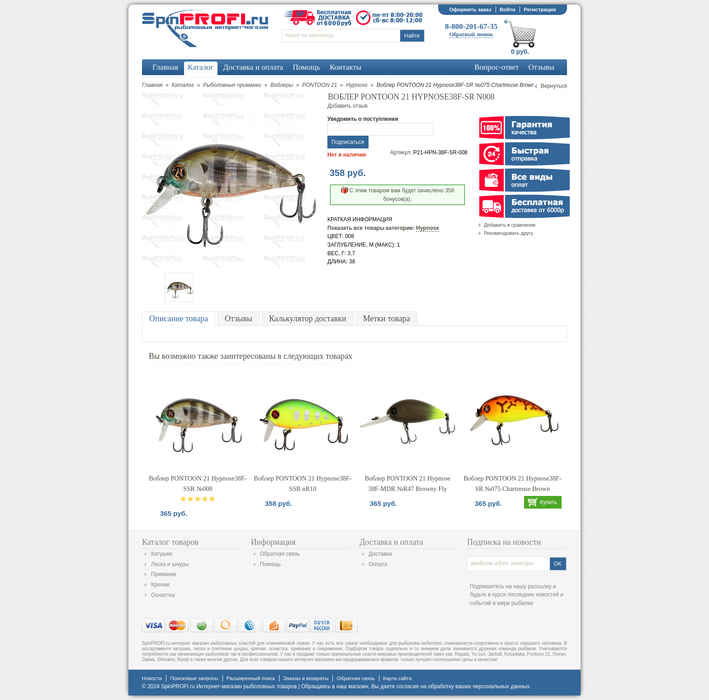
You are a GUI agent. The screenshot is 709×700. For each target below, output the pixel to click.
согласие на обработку (425, 686)
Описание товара (178, 318)
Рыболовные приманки (232, 85)
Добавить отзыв (347, 106)
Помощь (270, 564)
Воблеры (281, 85)
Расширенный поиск (251, 678)
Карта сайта (397, 678)
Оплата (378, 564)
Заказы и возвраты (305, 678)
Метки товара (386, 318)
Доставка (380, 554)
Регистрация (540, 9)
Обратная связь (280, 554)
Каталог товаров (170, 542)
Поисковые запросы (194, 678)
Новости (152, 678)
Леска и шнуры (170, 564)
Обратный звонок (471, 34)
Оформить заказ (470, 9)
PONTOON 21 (319, 85)
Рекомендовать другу (508, 233)
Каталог (182, 85)
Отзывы (238, 318)
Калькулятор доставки (307, 318)
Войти (507, 9)
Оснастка (163, 595)
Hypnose (356, 85)
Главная (152, 85)
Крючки (160, 584)
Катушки (161, 554)
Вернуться (554, 86)
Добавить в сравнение (510, 225)
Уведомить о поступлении (362, 119)
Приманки (163, 574)
